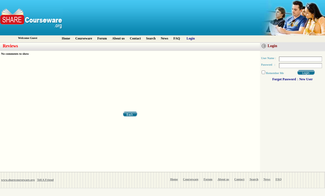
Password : (268, 64)
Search (151, 38)
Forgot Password (284, 79)
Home (66, 38)
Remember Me (275, 73)
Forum (102, 38)
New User (306, 79)
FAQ (177, 38)
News (164, 38)
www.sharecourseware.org (18, 179)
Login (191, 38)
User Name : (268, 58)
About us (118, 38)
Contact (135, 38)
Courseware (83, 38)
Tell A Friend (45, 179)
